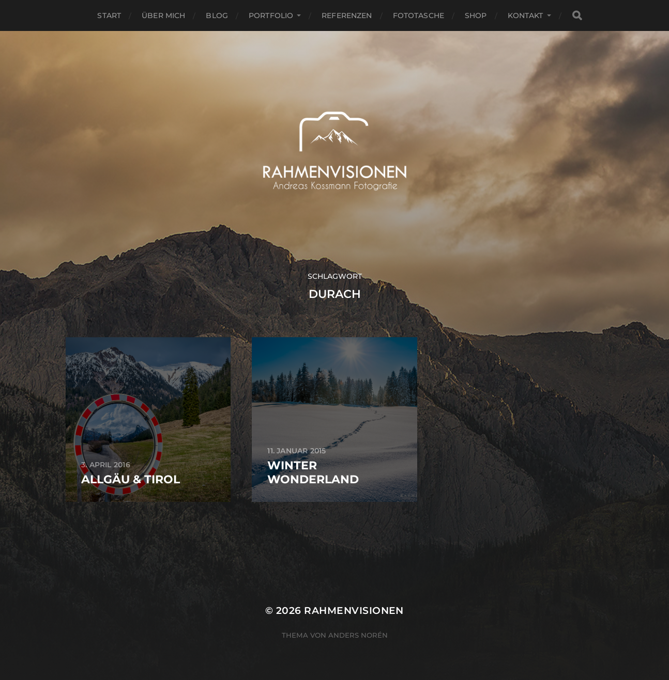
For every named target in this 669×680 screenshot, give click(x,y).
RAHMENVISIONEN (354, 610)
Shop (476, 15)
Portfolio (271, 15)
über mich (163, 15)
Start (109, 15)
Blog (217, 15)
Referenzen (347, 15)
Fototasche (418, 15)
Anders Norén (358, 635)
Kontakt (525, 15)
